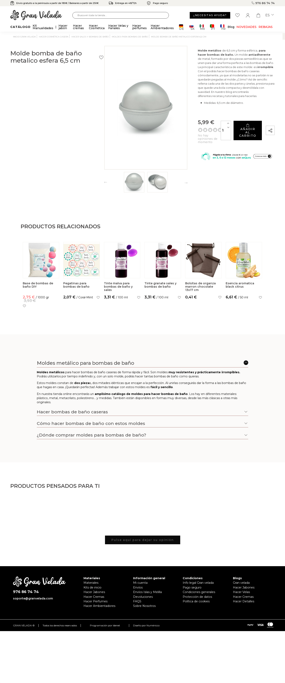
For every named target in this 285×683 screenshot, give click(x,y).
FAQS (137, 601)
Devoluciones (143, 597)
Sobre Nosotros (144, 606)
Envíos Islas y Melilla (147, 592)
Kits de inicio (92, 587)
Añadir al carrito (233, 133)
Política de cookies (196, 601)
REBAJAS (266, 27)
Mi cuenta (140, 583)
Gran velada (241, 583)
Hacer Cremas (93, 597)
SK (191, 27)
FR (222, 27)
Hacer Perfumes (95, 601)
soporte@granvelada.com (33, 598)
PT (212, 27)
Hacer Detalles (243, 601)
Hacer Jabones (94, 592)
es (269, 15)
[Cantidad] (196, 133)
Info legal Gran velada (198, 583)
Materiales (90, 583)
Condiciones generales (199, 592)
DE (181, 27)
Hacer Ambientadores (99, 606)
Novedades (246, 27)
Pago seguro (192, 587)
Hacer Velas (241, 592)
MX (202, 27)
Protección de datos (197, 597)
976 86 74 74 (263, 3)
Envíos (138, 587)
